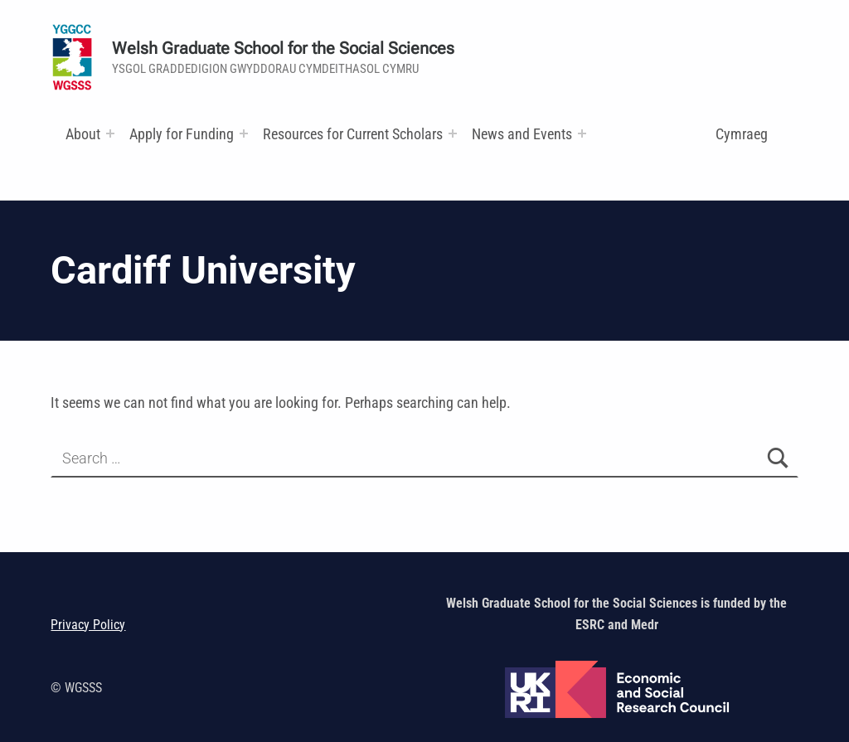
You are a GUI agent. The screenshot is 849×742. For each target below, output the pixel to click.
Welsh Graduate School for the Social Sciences (283, 48)
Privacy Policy (88, 625)
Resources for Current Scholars (353, 134)
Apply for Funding (181, 134)
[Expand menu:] (110, 133)
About (82, 134)
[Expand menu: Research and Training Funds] (453, 133)
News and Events (522, 134)
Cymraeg (742, 134)
